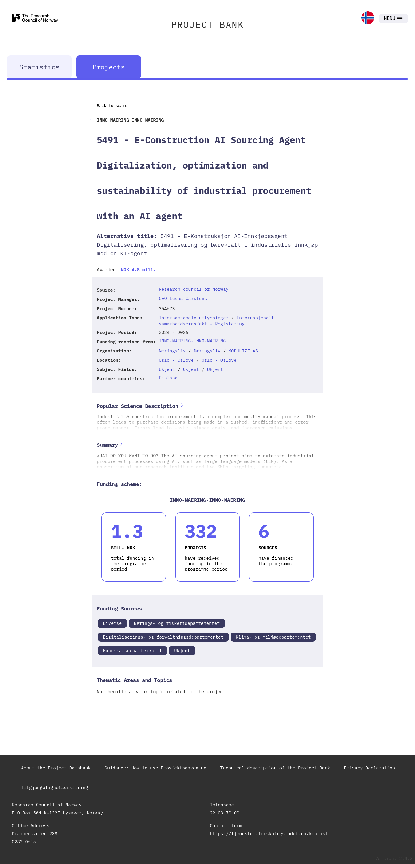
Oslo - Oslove (176, 360)
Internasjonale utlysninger (194, 317)
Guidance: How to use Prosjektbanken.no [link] (155, 768)
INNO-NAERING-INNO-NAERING (192, 341)
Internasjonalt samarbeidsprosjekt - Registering (216, 321)
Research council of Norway (194, 289)
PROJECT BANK (207, 25)
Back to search (113, 105)
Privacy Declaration (369, 768)
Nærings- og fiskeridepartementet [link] (177, 623)
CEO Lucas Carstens (183, 298)
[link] (367, 18)
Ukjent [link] (182, 650)
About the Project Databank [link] (56, 768)
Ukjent (167, 369)
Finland (168, 377)
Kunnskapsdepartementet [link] (132, 650)
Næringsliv (172, 351)
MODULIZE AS (243, 351)
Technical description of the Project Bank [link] (275, 768)
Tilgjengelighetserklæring (54, 787)
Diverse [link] (112, 623)
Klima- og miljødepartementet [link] (273, 637)
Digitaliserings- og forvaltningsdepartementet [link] (163, 637)
